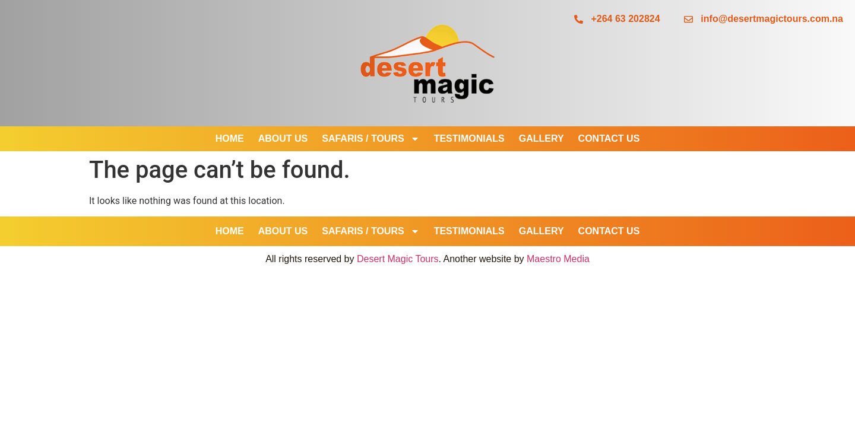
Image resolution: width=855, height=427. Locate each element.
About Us (283, 138)
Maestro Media (558, 259)
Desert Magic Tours (398, 259)
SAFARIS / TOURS (370, 138)
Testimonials (469, 138)
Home (230, 138)
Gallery (541, 138)
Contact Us (609, 138)
